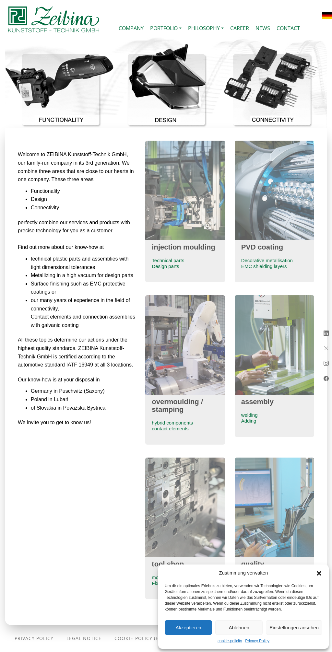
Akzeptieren (188, 627)
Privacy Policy (257, 641)
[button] (319, 573)
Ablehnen (239, 627)
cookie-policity (230, 641)
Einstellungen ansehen (294, 627)
